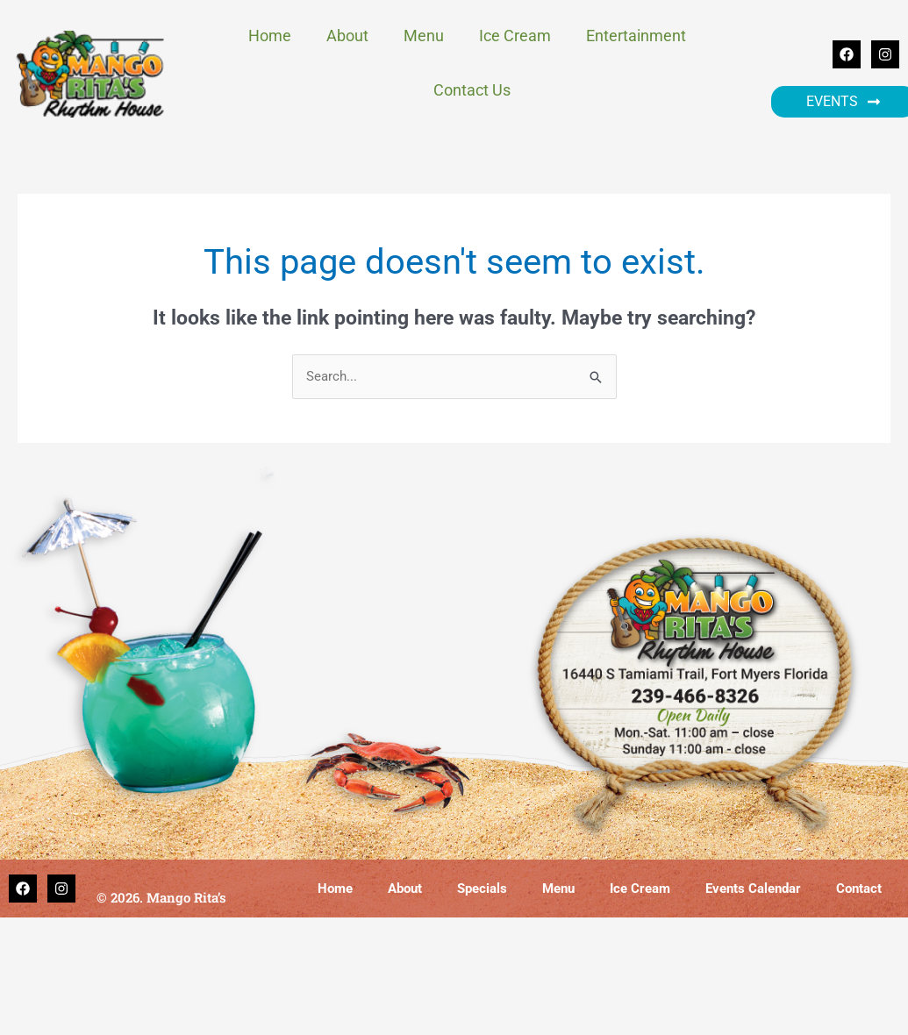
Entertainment (640, 35)
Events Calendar (753, 888)
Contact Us (472, 90)
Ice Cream (515, 35)
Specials (482, 888)
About (347, 35)
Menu (424, 35)
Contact (859, 888)
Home (269, 35)
